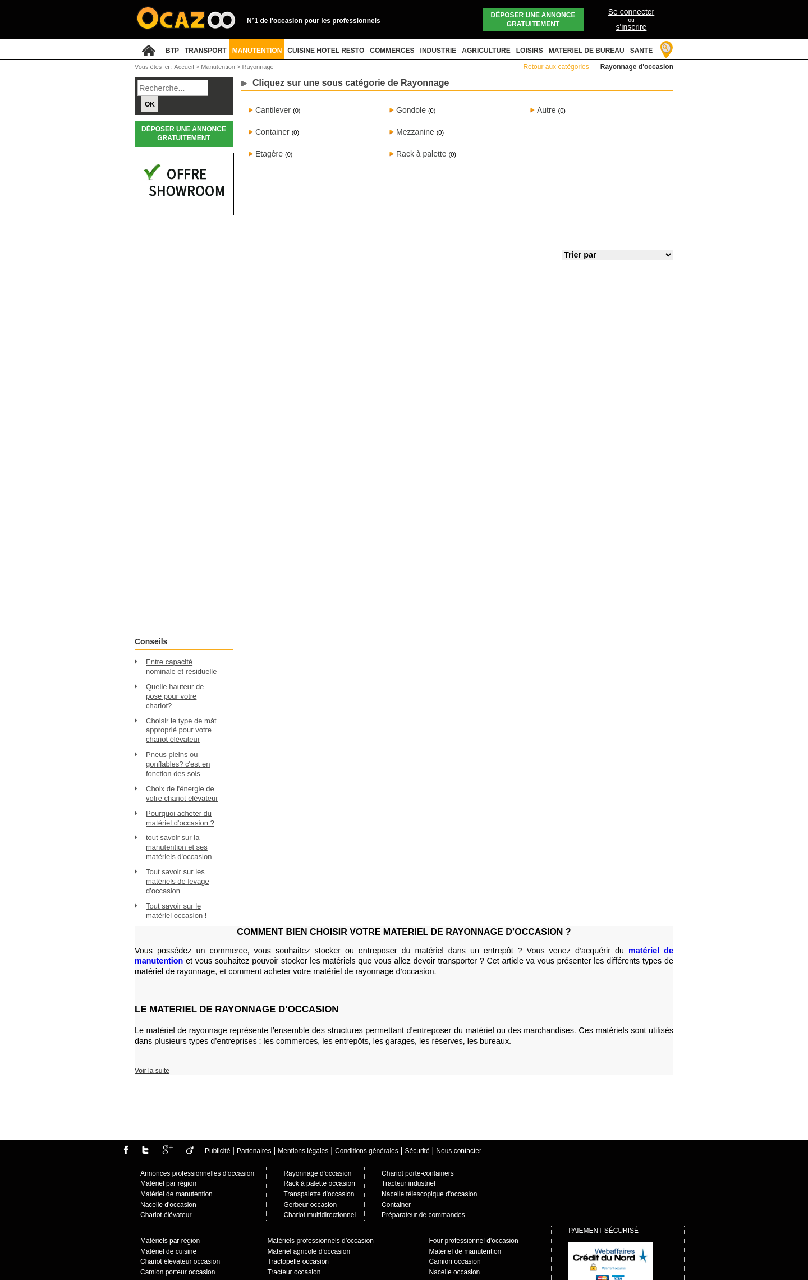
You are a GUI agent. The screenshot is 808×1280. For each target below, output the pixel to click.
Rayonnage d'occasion (317, 1173)
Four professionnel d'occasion (473, 1241)
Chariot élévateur (165, 1215)
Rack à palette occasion (319, 1183)
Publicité (217, 1151)
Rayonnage (257, 66)
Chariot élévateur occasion (180, 1261)
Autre (546, 109)
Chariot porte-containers (418, 1173)
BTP (172, 50)
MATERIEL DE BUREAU (587, 50)
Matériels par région (170, 1241)
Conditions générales (366, 1151)
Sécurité (417, 1151)
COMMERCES (392, 50)
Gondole (411, 109)
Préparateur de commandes (423, 1215)
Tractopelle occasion (298, 1261)
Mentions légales (303, 1151)
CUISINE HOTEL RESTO (325, 50)
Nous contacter (458, 1151)
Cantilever (273, 109)
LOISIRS (529, 50)
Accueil (184, 66)
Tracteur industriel (408, 1183)
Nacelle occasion (454, 1272)
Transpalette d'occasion (318, 1194)
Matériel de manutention (176, 1194)
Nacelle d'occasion (168, 1205)
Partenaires (254, 1151)
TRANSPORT (206, 50)
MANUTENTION (257, 50)
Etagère (269, 153)
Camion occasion (455, 1261)
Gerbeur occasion (310, 1205)
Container (272, 131)
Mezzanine (415, 131)
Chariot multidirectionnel (319, 1215)
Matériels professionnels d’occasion (320, 1241)
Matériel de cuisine (168, 1251)
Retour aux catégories (556, 67)
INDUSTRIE (438, 50)
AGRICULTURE (486, 50)
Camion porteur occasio (176, 1272)
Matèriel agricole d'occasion (308, 1251)
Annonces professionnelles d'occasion (197, 1173)
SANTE (641, 50)
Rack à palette (421, 153)
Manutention (219, 66)
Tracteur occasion (293, 1272)
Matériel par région (168, 1183)
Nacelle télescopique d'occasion (429, 1194)
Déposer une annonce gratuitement (533, 19)
